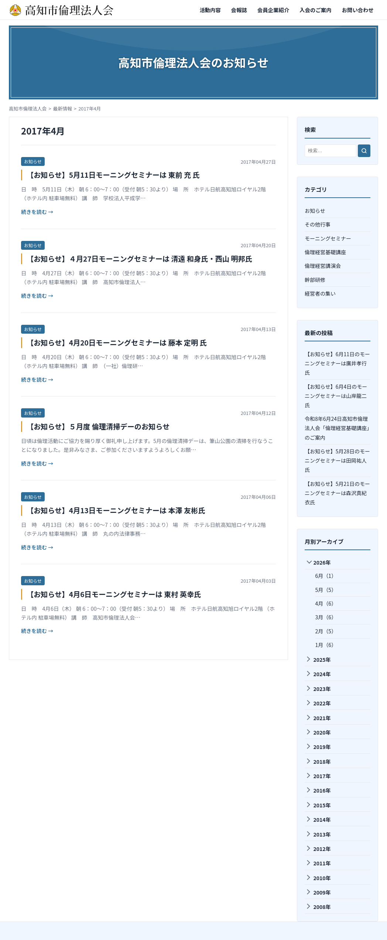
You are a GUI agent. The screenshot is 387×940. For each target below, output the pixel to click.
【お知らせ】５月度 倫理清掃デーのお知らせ (98, 426)
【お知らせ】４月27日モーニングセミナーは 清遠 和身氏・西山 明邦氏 (139, 258)
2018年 (318, 761)
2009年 (318, 892)
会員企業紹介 (273, 10)
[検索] (364, 150)
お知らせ (33, 161)
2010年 (318, 878)
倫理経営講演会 (323, 265)
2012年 (318, 848)
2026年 (318, 562)
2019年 (318, 746)
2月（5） (326, 631)
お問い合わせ (358, 10)
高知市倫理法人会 (28, 108)
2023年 (318, 688)
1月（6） (326, 644)
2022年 (318, 703)
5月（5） (326, 589)
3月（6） (326, 617)
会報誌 (239, 10)
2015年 (318, 805)
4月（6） (326, 603)
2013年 (318, 834)
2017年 (318, 776)
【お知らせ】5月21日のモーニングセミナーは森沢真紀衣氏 (337, 493)
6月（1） (326, 575)
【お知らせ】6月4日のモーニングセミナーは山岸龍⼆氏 (336, 396)
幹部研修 (315, 279)
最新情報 (62, 108)
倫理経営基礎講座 (325, 252)
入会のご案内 (315, 10)
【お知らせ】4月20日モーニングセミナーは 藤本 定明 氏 (117, 342)
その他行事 (318, 224)
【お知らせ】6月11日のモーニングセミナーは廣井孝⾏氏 (337, 363)
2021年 (318, 718)
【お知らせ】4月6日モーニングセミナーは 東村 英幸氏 (114, 594)
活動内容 (210, 10)
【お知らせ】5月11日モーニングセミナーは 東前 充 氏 (113, 175)
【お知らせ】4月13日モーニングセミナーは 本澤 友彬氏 (116, 510)
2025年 (318, 659)
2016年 (318, 790)
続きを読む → (37, 211)
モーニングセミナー (328, 238)
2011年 (318, 863)
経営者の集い (320, 293)
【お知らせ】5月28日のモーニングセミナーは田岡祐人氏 (337, 460)
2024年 (318, 674)
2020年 (318, 732)
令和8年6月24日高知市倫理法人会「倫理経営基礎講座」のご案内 (337, 428)
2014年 (318, 819)
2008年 (318, 906)
